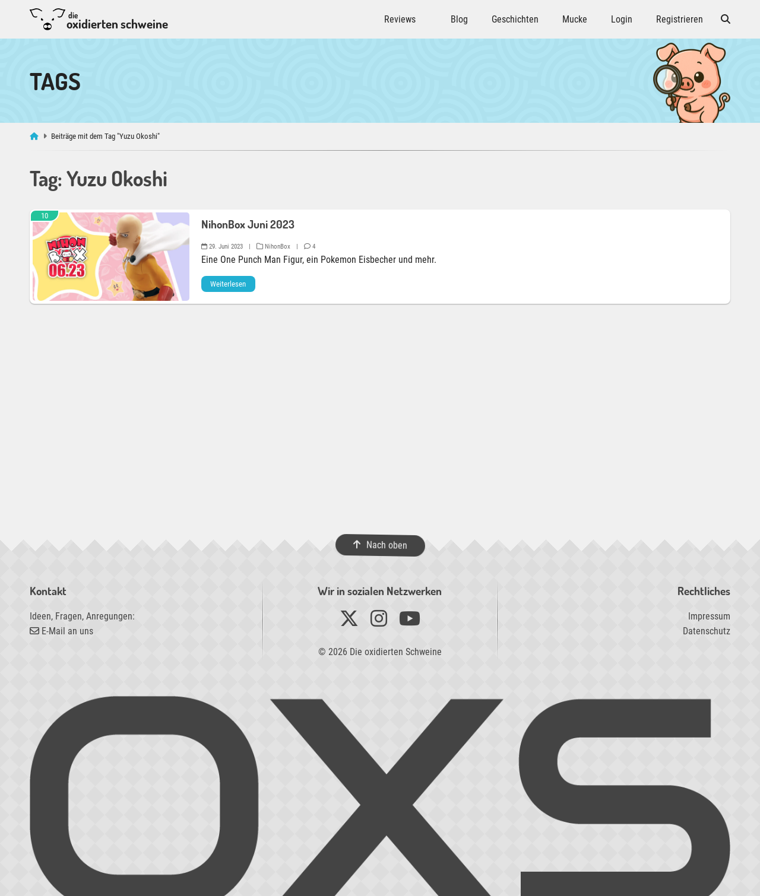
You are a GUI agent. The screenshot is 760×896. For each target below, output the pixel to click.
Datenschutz (706, 631)
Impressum (709, 616)
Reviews (400, 19)
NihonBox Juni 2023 (247, 224)
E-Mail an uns (61, 631)
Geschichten (515, 19)
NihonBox (273, 246)
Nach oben (380, 545)
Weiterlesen (228, 283)
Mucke (574, 19)
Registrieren (679, 19)
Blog (459, 19)
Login (621, 19)
